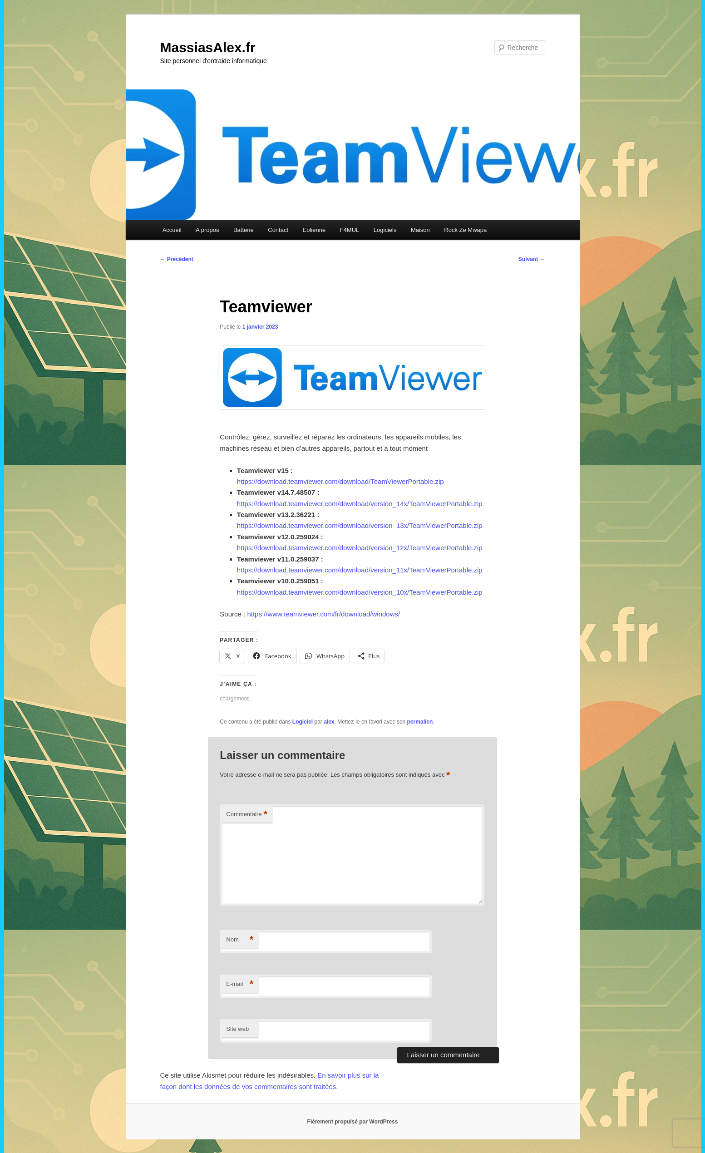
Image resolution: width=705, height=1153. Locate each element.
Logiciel (302, 722)
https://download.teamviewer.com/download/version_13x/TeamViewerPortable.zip (360, 525)
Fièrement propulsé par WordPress (352, 1122)
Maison (420, 230)
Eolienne (314, 230)
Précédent (176, 259)
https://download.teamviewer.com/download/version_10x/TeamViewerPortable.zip (360, 592)
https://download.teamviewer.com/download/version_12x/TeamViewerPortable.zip (360, 548)
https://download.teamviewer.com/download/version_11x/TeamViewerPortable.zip (360, 570)
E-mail (239, 984)
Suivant (531, 259)
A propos (207, 230)
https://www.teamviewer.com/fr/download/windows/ (323, 614)
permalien (420, 722)
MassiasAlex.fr (208, 47)
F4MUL (350, 230)
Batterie (243, 230)
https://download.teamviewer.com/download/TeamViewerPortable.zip (340, 481)
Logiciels (385, 230)
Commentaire (246, 814)
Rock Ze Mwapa (465, 230)
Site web (237, 1028)
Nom (239, 939)
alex (329, 722)
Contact (278, 230)
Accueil (172, 230)
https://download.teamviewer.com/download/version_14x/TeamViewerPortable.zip (360, 504)
